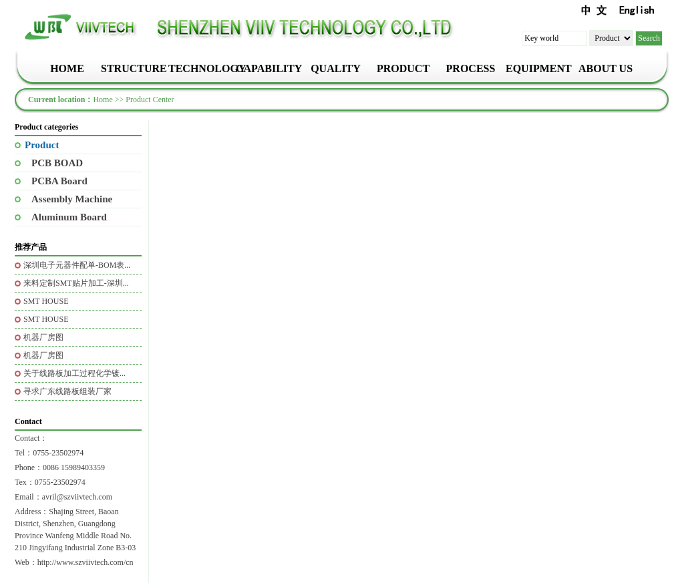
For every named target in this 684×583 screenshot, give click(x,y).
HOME (67, 68)
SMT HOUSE (45, 301)
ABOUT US (605, 68)
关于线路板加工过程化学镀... (74, 373)
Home (102, 99)
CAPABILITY (268, 68)
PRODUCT (403, 68)
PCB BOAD (57, 163)
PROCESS (471, 68)
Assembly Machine (71, 199)
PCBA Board (59, 181)
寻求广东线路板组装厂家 (67, 391)
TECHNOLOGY (200, 68)
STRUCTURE (133, 68)
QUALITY (336, 68)
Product (42, 145)
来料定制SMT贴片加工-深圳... (76, 283)
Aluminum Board (69, 217)
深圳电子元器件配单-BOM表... (76, 265)
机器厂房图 (43, 337)
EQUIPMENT (538, 68)
